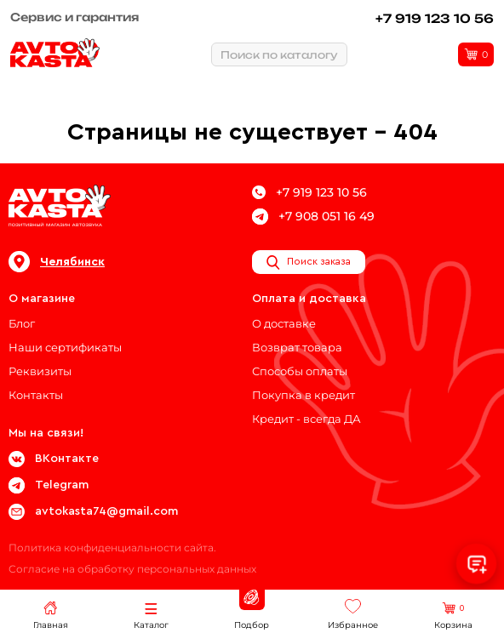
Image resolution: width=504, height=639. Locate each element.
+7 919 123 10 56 (434, 18)
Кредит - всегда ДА (306, 418)
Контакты (36, 395)
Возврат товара (297, 347)
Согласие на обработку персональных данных (132, 568)
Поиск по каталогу (279, 54)
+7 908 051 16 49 (313, 216)
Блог (22, 323)
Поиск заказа (308, 262)
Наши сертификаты (65, 347)
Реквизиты (40, 371)
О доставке (284, 323)
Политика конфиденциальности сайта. (112, 547)
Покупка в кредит (303, 395)
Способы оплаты (299, 371)
